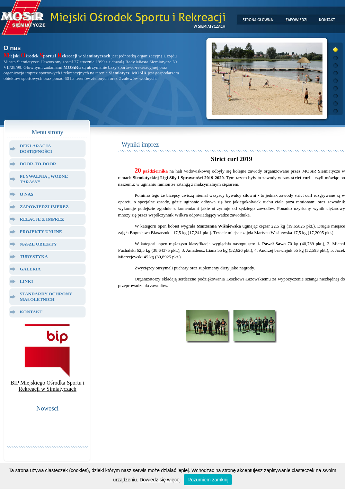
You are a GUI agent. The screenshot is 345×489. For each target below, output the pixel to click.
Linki (26, 281)
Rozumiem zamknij (207, 479)
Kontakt (31, 311)
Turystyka (34, 256)
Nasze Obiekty (38, 244)
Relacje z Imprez (42, 219)
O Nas (26, 194)
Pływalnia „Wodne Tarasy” (44, 179)
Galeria (30, 268)
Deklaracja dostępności (36, 148)
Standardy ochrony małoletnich (46, 296)
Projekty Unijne (41, 231)
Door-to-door (38, 163)
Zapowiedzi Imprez (44, 206)
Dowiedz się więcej (160, 479)
